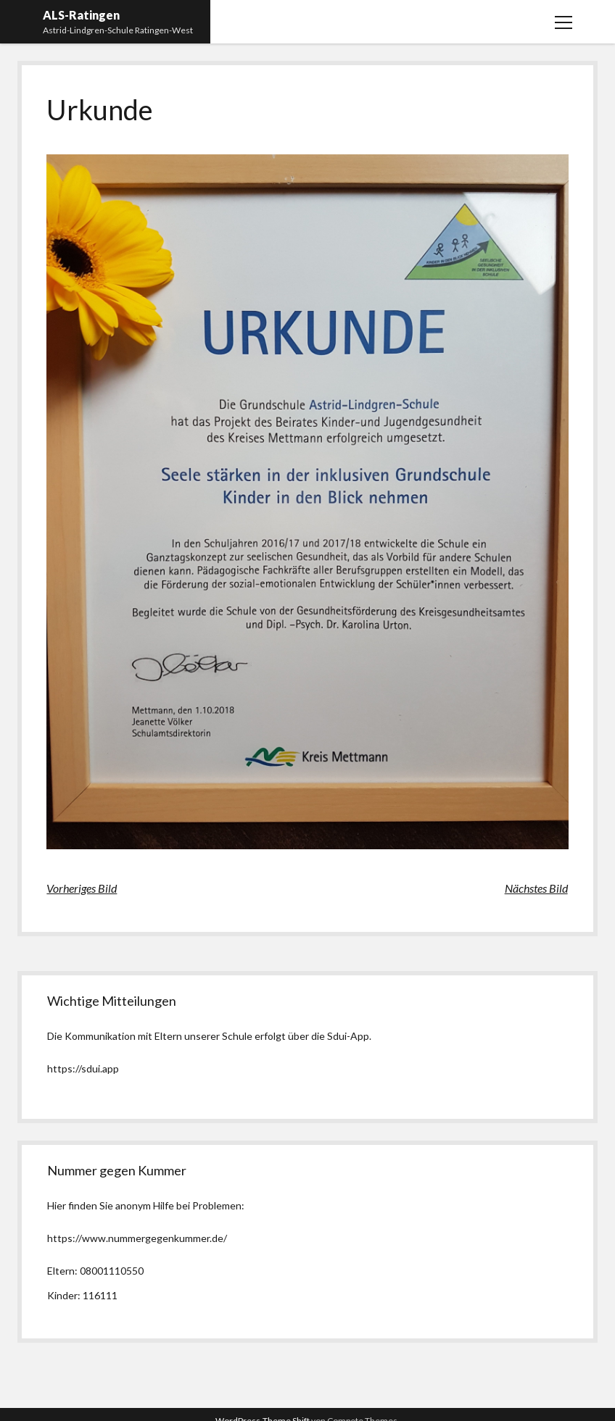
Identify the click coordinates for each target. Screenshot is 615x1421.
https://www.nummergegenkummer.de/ (137, 1238)
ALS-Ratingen (81, 15)
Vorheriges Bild (81, 888)
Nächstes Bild (536, 888)
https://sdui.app (83, 1068)
